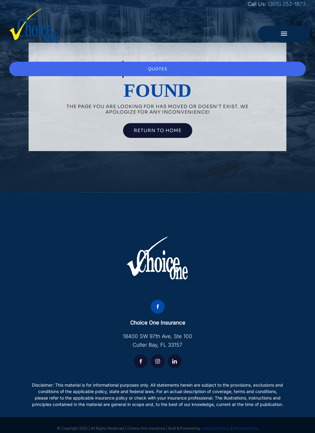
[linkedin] (174, 361)
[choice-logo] (34, 11)
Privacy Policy (245, 428)
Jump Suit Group (215, 428)
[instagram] (158, 361)
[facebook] (158, 307)
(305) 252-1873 (287, 4)
